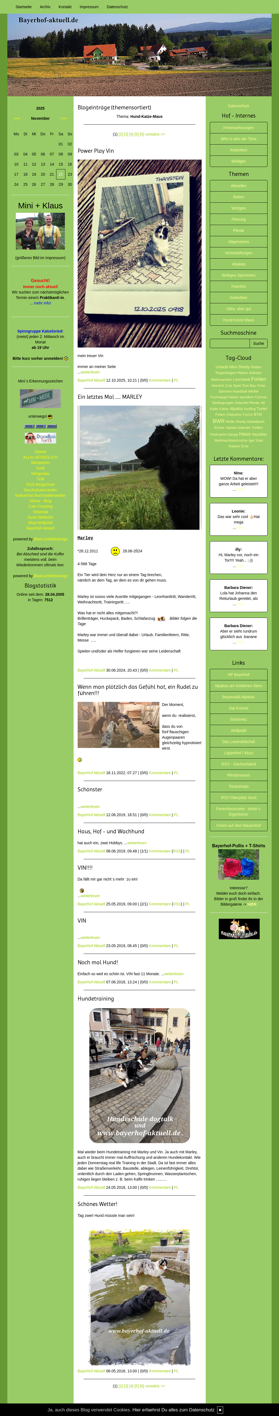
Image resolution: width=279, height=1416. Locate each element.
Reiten (238, 197)
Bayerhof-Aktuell (40, 528)
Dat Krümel (238, 708)
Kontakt (65, 7)
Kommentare (160, 380)
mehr (240, 489)
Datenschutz (117, 7)
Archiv (45, 7)
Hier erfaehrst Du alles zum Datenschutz (173, 1409)
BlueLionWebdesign (51, 539)
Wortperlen (40, 462)
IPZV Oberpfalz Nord (238, 797)
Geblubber (238, 297)
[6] (142, 134)
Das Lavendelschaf (238, 742)
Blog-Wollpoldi (40, 522)
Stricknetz (238, 719)
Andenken (238, 150)
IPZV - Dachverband (238, 764)
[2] (121, 134)
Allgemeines (238, 242)
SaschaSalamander (40, 490)
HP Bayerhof (238, 674)
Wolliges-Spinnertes (239, 275)
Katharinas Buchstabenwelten (40, 495)
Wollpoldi (238, 730)
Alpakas (238, 264)
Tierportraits (239, 786)
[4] (131, 134)
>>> (63, 118)
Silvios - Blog (40, 501)
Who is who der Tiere (239, 139)
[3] (126, 134)
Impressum (89, 7)
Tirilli (40, 479)
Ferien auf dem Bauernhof (238, 825)
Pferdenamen (238, 775)
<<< (17, 118)
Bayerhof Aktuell (91, 380)
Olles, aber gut (238, 309)
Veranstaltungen (238, 253)
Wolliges (238, 161)
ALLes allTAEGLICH (40, 457)
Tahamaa (40, 512)
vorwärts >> (155, 134)
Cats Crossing (40, 506)
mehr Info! (42, 303)
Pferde (238, 230)
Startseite (24, 7)
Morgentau (40, 473)
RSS (177, 851)
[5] (137, 134)
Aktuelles (238, 186)
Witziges (238, 208)
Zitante (40, 452)
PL (176, 380)
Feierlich (238, 286)
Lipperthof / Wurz (238, 753)
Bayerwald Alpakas (239, 697)
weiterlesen (90, 372)
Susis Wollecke (40, 517)
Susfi (40, 468)
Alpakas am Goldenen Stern (238, 686)
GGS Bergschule (40, 484)
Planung (238, 219)
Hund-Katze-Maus (238, 320)
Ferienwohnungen (238, 127)
